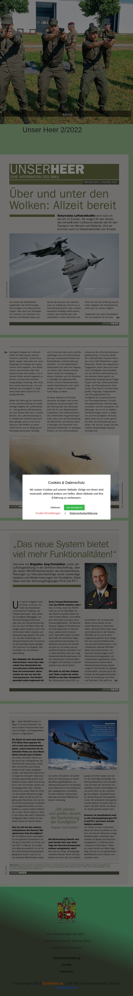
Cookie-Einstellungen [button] (48, 513)
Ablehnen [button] (55, 507)
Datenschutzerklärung (83, 513)
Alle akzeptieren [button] (74, 507)
